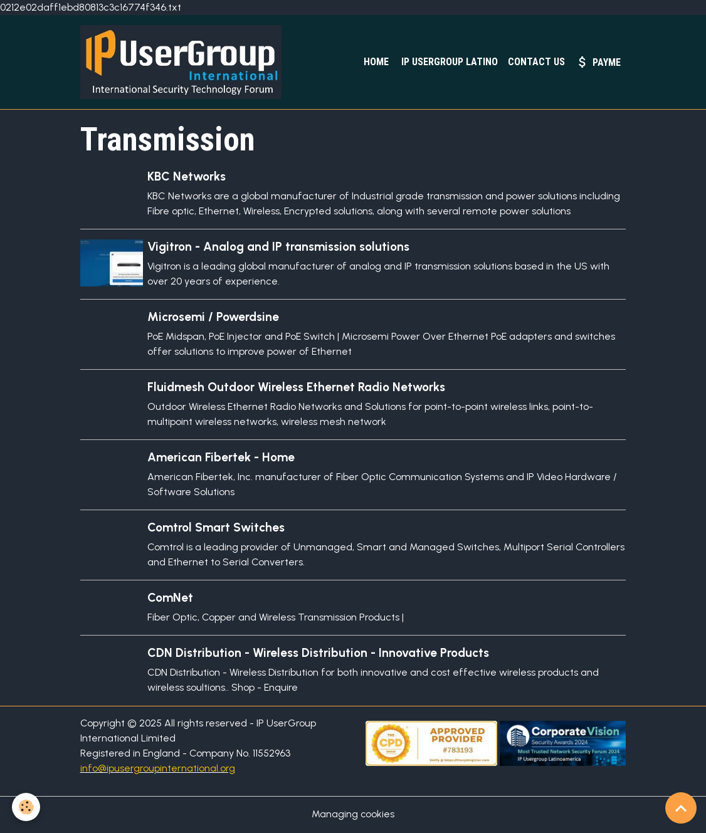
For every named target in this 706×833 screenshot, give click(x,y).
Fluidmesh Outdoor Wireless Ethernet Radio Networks (297, 388)
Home (375, 62)
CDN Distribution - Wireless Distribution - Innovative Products (319, 654)
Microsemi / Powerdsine (214, 317)
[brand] (185, 62)
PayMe (598, 62)
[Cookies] (27, 807)
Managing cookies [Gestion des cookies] (353, 815)
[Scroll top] (681, 808)
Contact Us (536, 62)
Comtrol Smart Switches (216, 528)
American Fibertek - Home (221, 458)
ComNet (171, 599)
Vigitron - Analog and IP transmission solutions (279, 247)
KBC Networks (187, 177)
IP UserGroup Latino (448, 62)
